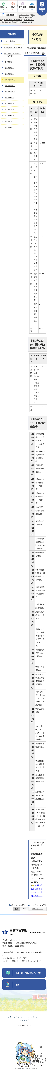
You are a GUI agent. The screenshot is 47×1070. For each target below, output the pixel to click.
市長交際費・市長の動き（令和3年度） (12, 55)
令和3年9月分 (9, 98)
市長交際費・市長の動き (13, 20)
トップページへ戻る (38, 905)
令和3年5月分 (9, 121)
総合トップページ (15, 1017)
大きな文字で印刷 (33, 53)
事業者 (32, 7)
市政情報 (22, 7)
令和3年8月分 (9, 103)
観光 (13, 7)
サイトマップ (23, 1020)
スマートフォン (37, 909)
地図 (17, 985)
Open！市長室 (9, 41)
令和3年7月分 (9, 109)
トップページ (24, 15)
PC (24, 909)
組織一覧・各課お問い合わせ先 (28, 973)
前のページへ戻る (18, 905)
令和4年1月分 (9, 74)
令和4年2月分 (9, 68)
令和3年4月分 (9, 127)
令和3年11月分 (10, 86)
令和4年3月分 (9, 62)
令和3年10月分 (10, 92)
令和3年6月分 (9, 115)
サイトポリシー (32, 1017)
